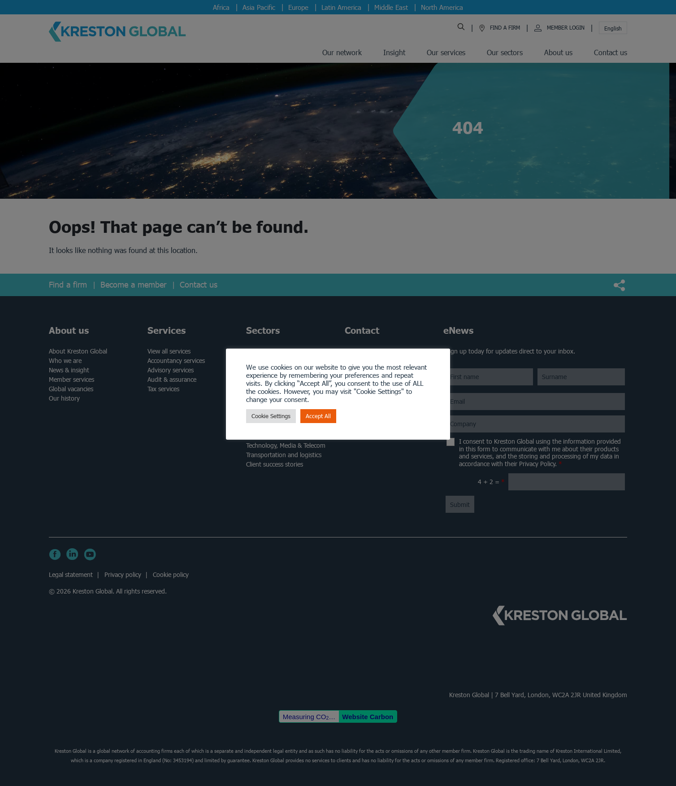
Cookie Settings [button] (270, 416)
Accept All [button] (318, 416)
